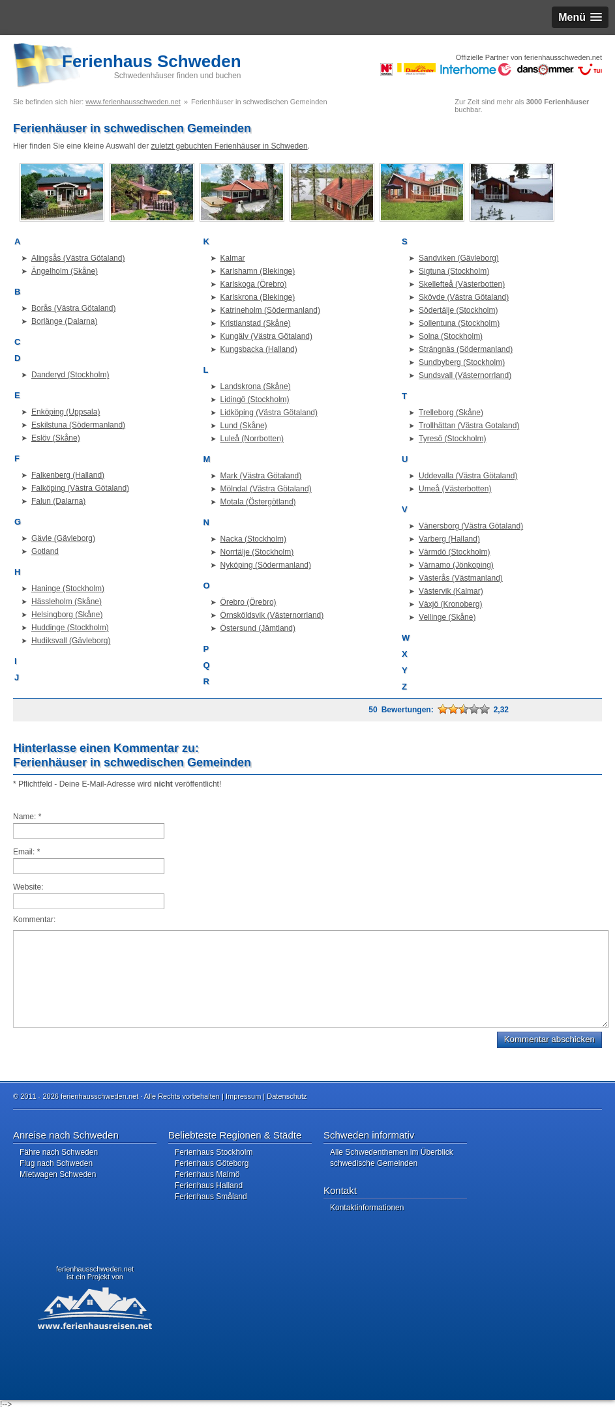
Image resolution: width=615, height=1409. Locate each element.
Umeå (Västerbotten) (455, 488)
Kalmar (232, 258)
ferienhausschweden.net (95, 1269)
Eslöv (42, 438)
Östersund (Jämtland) (257, 628)
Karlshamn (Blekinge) (257, 271)
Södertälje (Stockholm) (458, 310)
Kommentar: (34, 919)
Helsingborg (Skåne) (66, 614)
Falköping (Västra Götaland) (80, 488)
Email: (26, 851)
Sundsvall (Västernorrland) (465, 375)
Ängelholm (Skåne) (64, 271)
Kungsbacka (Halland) (258, 349)
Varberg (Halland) (449, 539)
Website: (28, 887)
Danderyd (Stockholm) (70, 374)
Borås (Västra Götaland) (73, 308)
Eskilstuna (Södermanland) (78, 424)
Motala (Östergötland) (258, 501)
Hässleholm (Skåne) (66, 601)
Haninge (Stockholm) (67, 588)
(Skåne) (66, 438)
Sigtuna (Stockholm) (454, 271)
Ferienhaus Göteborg (211, 1163)
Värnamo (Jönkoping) (456, 565)
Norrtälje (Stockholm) (257, 552)
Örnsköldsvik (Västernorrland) (272, 615)
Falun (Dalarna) (58, 501)
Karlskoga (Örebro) (253, 284)
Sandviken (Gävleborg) (459, 258)
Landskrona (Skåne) (255, 386)
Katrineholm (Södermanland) (270, 310)
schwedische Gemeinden (373, 1163)
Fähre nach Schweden (59, 1152)
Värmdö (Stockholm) (454, 552)
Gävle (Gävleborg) (63, 538)
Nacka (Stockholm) (253, 539)
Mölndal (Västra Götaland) (266, 488)
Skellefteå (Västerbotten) (462, 284)
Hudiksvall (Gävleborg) (70, 640)
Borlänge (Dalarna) (64, 321)
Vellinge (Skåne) (447, 617)
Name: (27, 816)
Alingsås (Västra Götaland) (78, 258)
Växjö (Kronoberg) (450, 604)
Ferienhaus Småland (211, 1196)
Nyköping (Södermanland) (265, 565)
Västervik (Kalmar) (451, 591)
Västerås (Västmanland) (461, 578)
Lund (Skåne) (243, 425)
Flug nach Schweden (56, 1163)
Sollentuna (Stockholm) (459, 323)
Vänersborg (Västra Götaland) (471, 525)
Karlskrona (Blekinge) (257, 297)
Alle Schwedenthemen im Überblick (391, 1152)
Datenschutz (287, 1096)
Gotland (45, 551)
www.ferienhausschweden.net (133, 102)
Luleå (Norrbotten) (252, 438)
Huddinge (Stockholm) (70, 627)
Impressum (243, 1096)
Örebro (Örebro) (248, 602)
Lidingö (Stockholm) (255, 399)
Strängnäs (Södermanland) (466, 349)
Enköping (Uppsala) (65, 411)
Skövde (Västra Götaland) (464, 297)
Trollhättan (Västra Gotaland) (469, 425)
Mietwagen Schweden (58, 1174)
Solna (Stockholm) (451, 336)
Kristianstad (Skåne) (255, 323)
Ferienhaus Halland (209, 1185)
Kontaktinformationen (367, 1207)
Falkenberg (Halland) (67, 475)
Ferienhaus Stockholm (213, 1152)
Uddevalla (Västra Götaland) (468, 475)
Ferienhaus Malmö (207, 1174)
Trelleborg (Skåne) (451, 412)
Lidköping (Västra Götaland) (269, 412)
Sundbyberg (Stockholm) (462, 362)
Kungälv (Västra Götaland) (266, 336)
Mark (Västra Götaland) (261, 475)
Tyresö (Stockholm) (452, 438)
